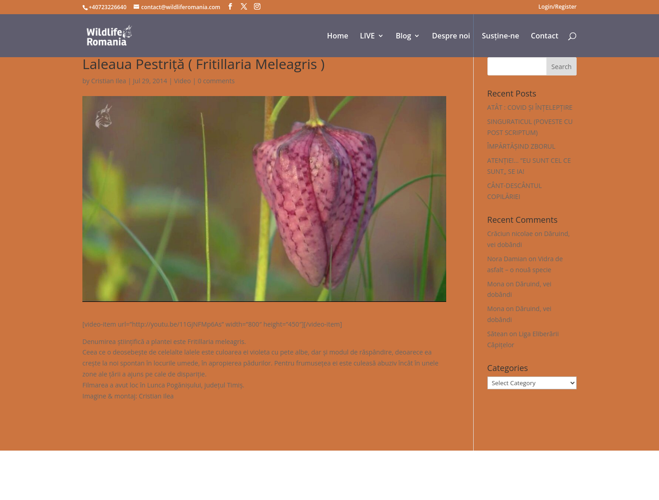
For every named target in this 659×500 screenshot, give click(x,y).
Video (182, 80)
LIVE (367, 36)
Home (337, 36)
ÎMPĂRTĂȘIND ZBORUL (521, 146)
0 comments (216, 80)
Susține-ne (500, 36)
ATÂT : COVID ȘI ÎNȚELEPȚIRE (530, 107)
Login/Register (558, 7)
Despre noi (451, 36)
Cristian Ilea (108, 80)
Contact (544, 36)
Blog (403, 36)
